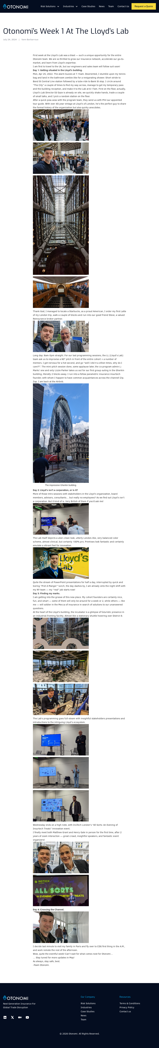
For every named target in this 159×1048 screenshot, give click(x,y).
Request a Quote (144, 6)
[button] (50, 6)
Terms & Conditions (130, 1003)
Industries (86, 1007)
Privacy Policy (127, 1007)
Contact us (125, 1011)
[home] (15, 6)
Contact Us (123, 6)
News (101, 6)
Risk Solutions (88, 1003)
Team (111, 6)
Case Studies (88, 6)
